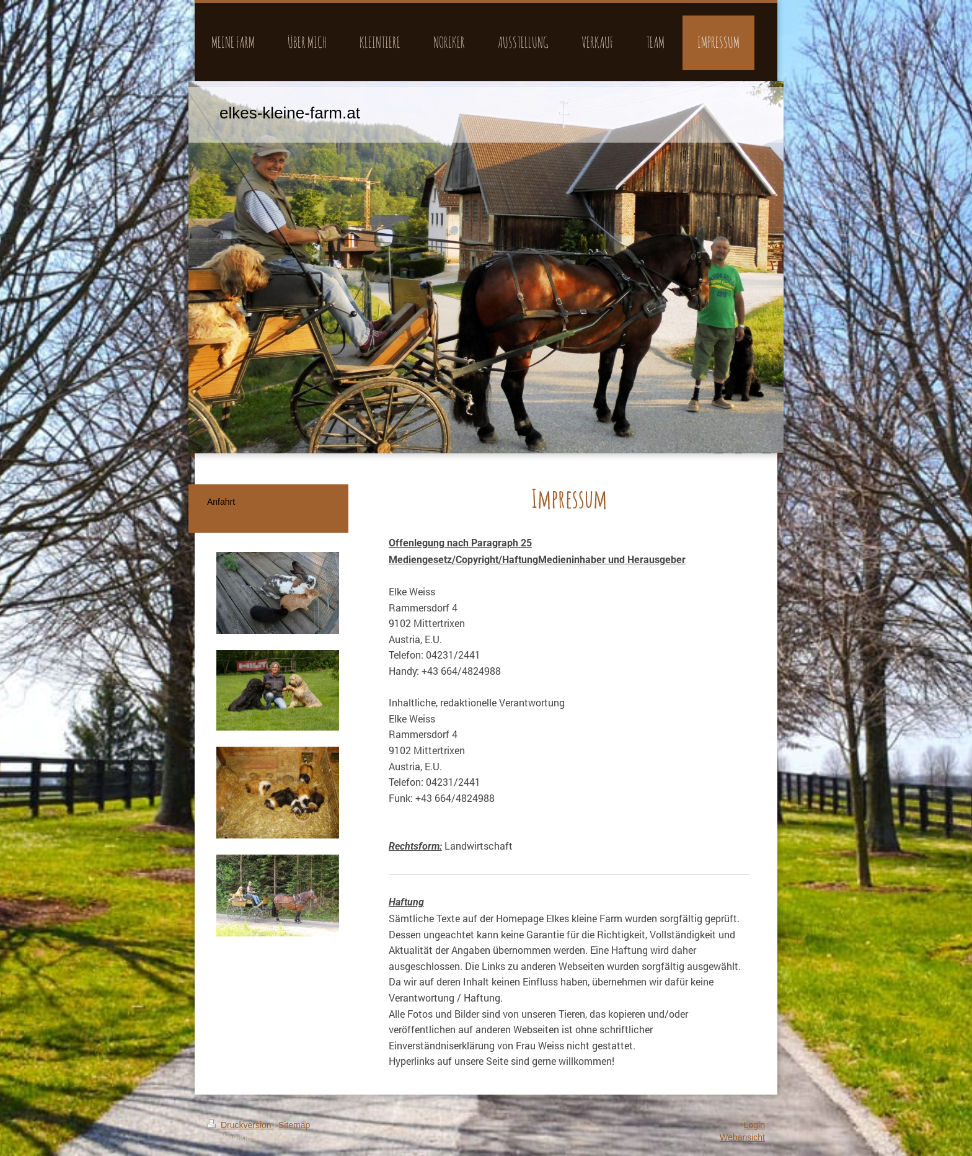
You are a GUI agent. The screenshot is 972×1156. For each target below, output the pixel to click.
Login (754, 1125)
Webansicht (742, 1137)
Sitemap (294, 1125)
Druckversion (240, 1125)
